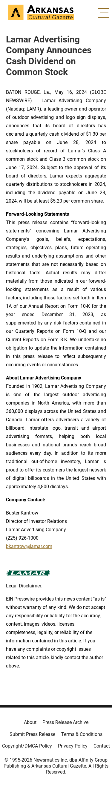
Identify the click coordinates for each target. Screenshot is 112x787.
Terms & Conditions (81, 734)
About (30, 722)
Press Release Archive (65, 722)
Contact (101, 746)
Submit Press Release (32, 734)
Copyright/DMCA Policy (27, 746)
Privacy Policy (73, 746)
